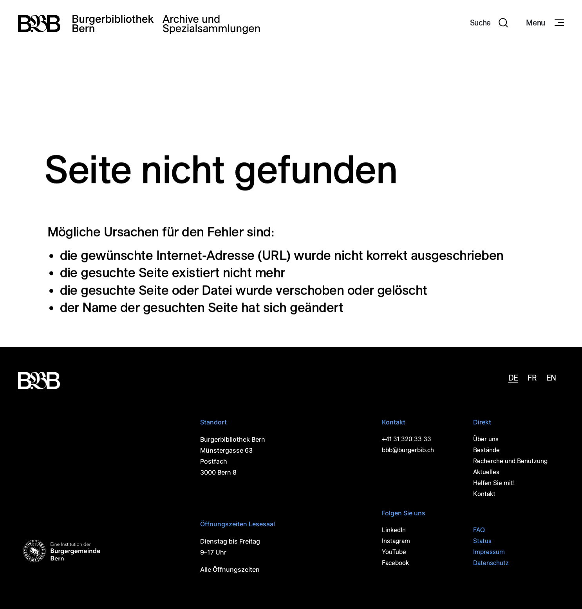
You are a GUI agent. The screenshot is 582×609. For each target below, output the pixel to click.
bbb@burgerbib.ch (408, 450)
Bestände (486, 450)
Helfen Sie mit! (494, 483)
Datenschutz (491, 563)
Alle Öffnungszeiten (230, 569)
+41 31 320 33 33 (406, 439)
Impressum (489, 552)
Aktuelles (486, 472)
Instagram (396, 541)
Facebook (395, 563)
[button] (489, 23)
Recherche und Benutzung (510, 461)
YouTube (394, 552)
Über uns (486, 439)
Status (482, 541)
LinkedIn (394, 530)
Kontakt (484, 494)
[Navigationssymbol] (558, 22)
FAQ (479, 530)
